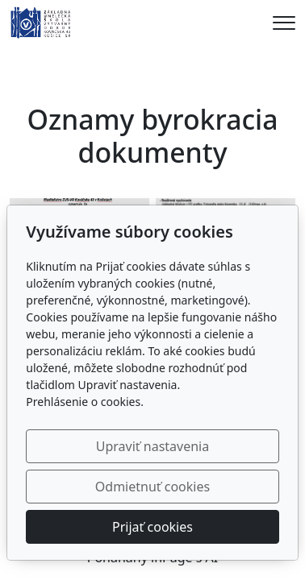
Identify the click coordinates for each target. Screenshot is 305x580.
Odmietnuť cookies (152, 486)
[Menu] (284, 23)
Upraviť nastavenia (152, 446)
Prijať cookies (152, 527)
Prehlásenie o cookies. (85, 401)
